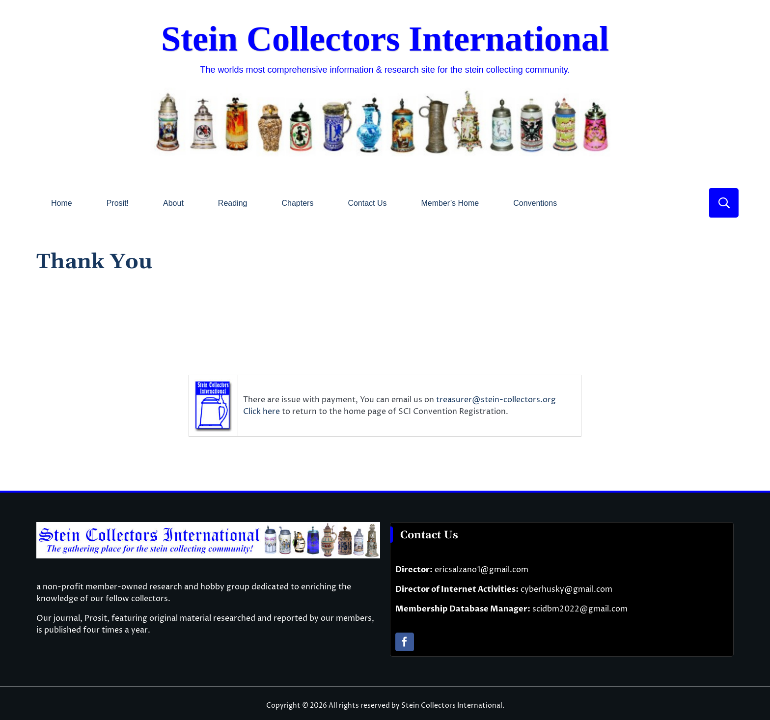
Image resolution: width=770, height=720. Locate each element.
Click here (262, 411)
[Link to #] (724, 203)
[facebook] (404, 642)
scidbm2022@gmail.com (580, 609)
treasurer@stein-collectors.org (496, 399)
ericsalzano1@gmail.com (481, 569)
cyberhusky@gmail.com (566, 589)
